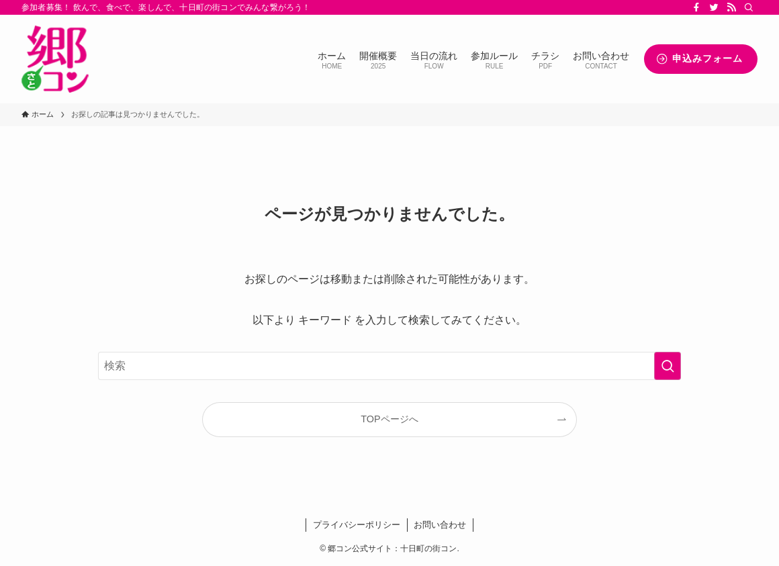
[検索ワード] (389, 366)
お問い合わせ (440, 525)
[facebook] (696, 7)
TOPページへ (389, 419)
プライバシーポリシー (356, 525)
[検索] (749, 7)
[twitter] (714, 7)
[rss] (731, 7)
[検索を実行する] (667, 366)
